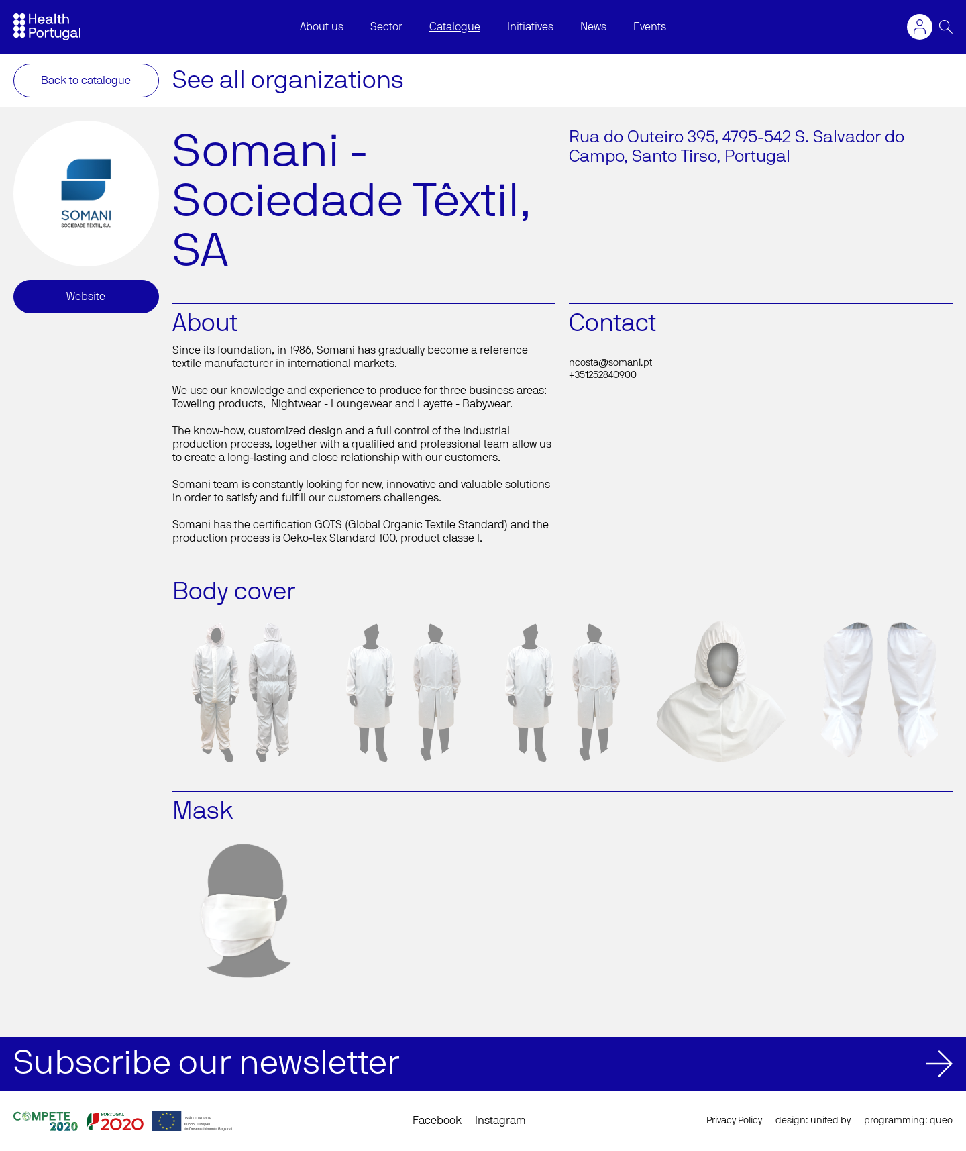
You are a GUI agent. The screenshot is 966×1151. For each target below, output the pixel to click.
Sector (386, 26)
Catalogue (454, 26)
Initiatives (530, 26)
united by (830, 1120)
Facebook (437, 1120)
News (593, 26)
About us (321, 26)
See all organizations (288, 80)
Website (85, 296)
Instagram (500, 1120)
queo (941, 1120)
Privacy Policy (734, 1120)
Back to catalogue (86, 80)
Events (649, 26)
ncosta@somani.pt (610, 363)
